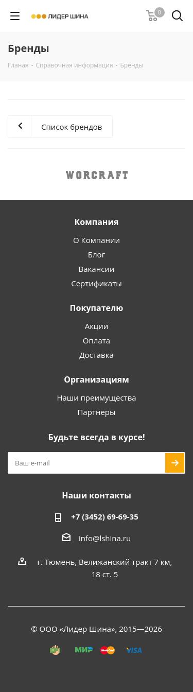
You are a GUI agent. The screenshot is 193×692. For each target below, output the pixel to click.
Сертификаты (96, 283)
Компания (96, 222)
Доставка (96, 355)
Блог (96, 254)
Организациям (96, 379)
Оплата (96, 340)
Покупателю (97, 308)
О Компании (96, 240)
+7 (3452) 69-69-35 (104, 516)
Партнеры (96, 412)
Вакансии (97, 269)
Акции (97, 326)
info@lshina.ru (105, 538)
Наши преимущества (96, 397)
